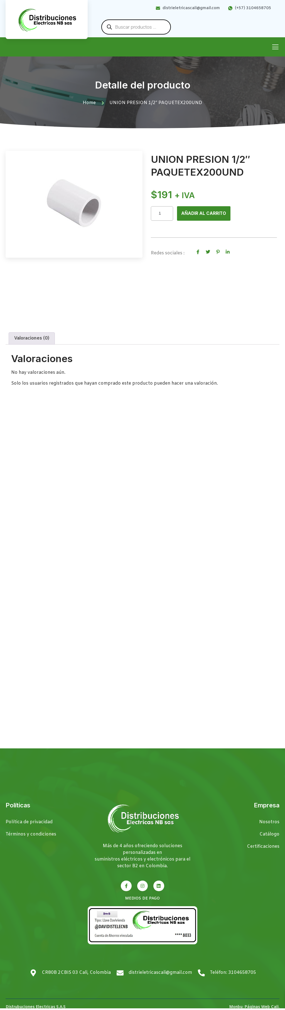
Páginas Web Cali (261, 1007)
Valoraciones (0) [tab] (31, 338)
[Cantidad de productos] (162, 213)
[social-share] (198, 252)
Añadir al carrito (204, 213)
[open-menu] (275, 47)
